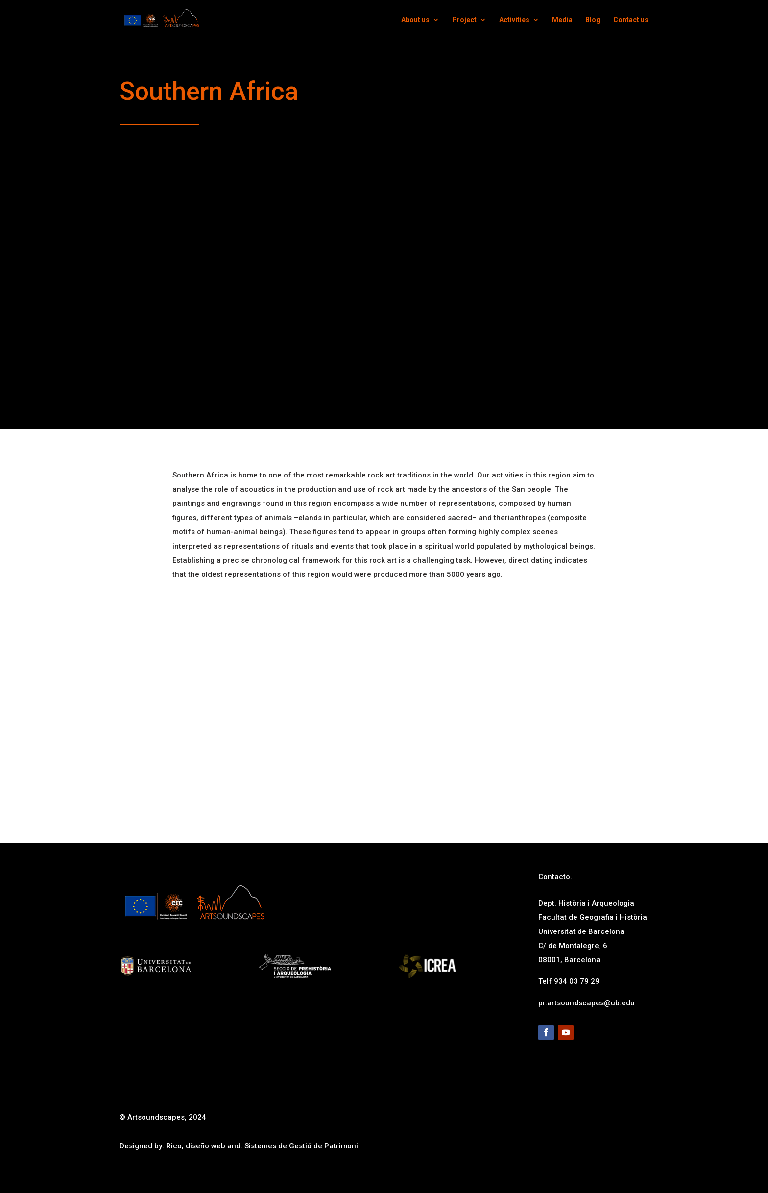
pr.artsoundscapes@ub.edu (586, 1003)
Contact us (630, 20)
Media (562, 20)
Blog (592, 20)
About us (415, 20)
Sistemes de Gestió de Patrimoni (301, 1146)
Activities (514, 20)
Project (464, 20)
